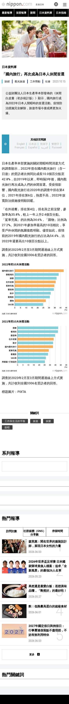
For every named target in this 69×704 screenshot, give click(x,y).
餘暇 (7, 427)
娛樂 (48, 421)
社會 (47, 81)
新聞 (32, 12)
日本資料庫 (45, 12)
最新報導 (7, 12)
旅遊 (35, 421)
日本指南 (61, 12)
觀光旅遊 (20, 81)
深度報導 (21, 12)
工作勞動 (35, 81)
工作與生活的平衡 (15, 421)
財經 (7, 81)
